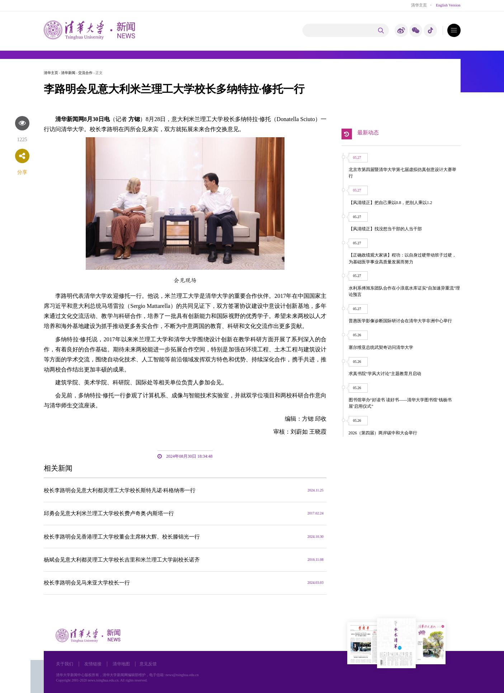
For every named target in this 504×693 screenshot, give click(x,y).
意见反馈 (148, 664)
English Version (448, 5)
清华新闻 (68, 73)
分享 (22, 172)
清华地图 (121, 664)
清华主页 (419, 5)
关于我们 (64, 664)
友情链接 (93, 664)
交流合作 (85, 73)
